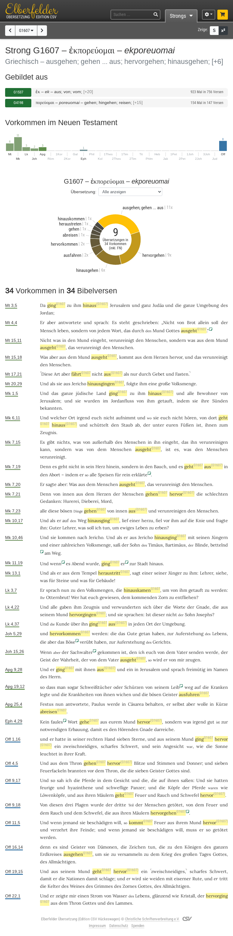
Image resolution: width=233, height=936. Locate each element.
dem (209, 340)
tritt (223, 878)
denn (45, 847)
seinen (203, 537)
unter (158, 425)
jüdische (84, 393)
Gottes (173, 330)
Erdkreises (51, 854)
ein (130, 669)
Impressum (97, 925)
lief (125, 520)
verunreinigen (213, 442)
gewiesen (109, 597)
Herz (100, 466)
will (117, 822)
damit (96, 729)
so (42, 687)
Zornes (130, 886)
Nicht (169, 322)
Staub (127, 425)
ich (141, 652)
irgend (83, 418)
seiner (160, 573)
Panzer (137, 787)
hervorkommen (70, 633)
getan (144, 633)
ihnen (211, 425)
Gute (132, 633)
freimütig (195, 669)
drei (69, 805)
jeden (139, 624)
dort (212, 418)
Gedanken (50, 501)
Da (42, 305)
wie (199, 746)
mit (191, 537)
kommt (126, 357)
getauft (165, 401)
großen (190, 854)
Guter (55, 528)
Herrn (54, 676)
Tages (205, 854)
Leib (175, 687)
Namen (220, 669)
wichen (123, 694)
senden (196, 652)
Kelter (54, 886)
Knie (200, 520)
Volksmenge (184, 383)
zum (223, 425)
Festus (47, 704)
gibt (51, 442)
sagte (51, 484)
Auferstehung (189, 633)
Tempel (89, 573)
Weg (82, 520)
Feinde (87, 830)
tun (106, 528)
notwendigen (53, 729)
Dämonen (107, 847)
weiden (157, 878)
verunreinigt (121, 340)
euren (172, 425)
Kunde (63, 624)
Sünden (220, 401)
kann (45, 449)
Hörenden (128, 729)
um (115, 528)
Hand (109, 739)
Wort (116, 330)
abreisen (53, 711)
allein (203, 322)
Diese (47, 374)
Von (44, 805)
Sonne (221, 746)
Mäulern (105, 795)
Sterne (138, 739)
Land (101, 393)
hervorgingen (87, 614)
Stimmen (166, 763)
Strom (96, 896)
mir (180, 660)
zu (69, 305)
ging (56, 305)
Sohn (135, 545)
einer (134, 520)
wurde (92, 563)
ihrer (69, 754)
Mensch (48, 330)
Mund (159, 330)
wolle (202, 704)
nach (82, 537)
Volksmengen (99, 590)
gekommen (109, 652)
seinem (47, 614)
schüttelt (99, 425)
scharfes (109, 746)
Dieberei (89, 501)
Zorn (163, 597)
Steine (62, 580)
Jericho (79, 383)
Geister (170, 694)
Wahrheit (69, 660)
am (48, 553)
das (71, 347)
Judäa (158, 305)
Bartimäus (175, 545)
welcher (58, 418)
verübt (86, 642)
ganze (189, 305)
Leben (141, 528)
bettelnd (219, 545)
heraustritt (114, 573)
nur (134, 374)
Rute (197, 878)
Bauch (160, 466)
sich (147, 607)
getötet (175, 805)
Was (44, 357)
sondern (79, 330)
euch (97, 418)
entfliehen (185, 597)
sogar (72, 687)
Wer (75, 597)
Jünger (175, 573)
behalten (154, 704)
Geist (45, 660)
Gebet (158, 374)
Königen (193, 847)
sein (90, 466)
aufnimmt (126, 418)
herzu (147, 520)
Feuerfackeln (53, 771)
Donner (194, 763)
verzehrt (59, 830)
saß (116, 545)
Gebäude (105, 580)
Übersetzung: (83, 191)
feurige (47, 787)
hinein (112, 466)
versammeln (130, 854)
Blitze (139, 763)
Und (44, 383)
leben (63, 330)
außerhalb (102, 442)
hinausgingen (105, 383)
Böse (70, 642)
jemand (70, 822)
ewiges (127, 528)
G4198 (18, 102)
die (178, 305)
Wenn (46, 652)
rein (126, 474)
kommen (67, 537)
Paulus (98, 704)
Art (57, 374)
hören (191, 418)
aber (51, 322)
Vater (182, 652)
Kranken (219, 687)
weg (189, 687)
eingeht (98, 340)
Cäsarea (136, 704)
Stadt (142, 563)
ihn (157, 442)
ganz (146, 305)
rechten (95, 739)
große (164, 383)
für (118, 474)
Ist (148, 614)
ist (168, 449)
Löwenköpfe (52, 795)
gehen (156, 494)
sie (59, 383)
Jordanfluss (122, 401)
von (180, 322)
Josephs (204, 614)
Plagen (82, 805)
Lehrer (69, 528)
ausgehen (78, 854)
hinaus (95, 305)
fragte (222, 520)
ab (137, 425)
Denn (45, 466)
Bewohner (207, 393)
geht (62, 466)
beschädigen (100, 822)
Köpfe (174, 787)
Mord (106, 501)
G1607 (26, 30)
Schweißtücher (96, 687)
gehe (89, 722)
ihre (205, 401)
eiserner (182, 878)
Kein (44, 722)
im (105, 401)
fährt (81, 374)
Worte (179, 607)
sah (60, 780)
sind (185, 771)
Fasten (181, 374)
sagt (136, 573)
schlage (106, 878)
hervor (175, 357)
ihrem (182, 822)
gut (210, 722)
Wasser (120, 896)
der (224, 322)
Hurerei (71, 501)
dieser (158, 614)
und (136, 305)
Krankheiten (81, 694)
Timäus (155, 545)
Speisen (106, 474)
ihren (90, 795)
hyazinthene (80, 787)
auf (65, 520)
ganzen (220, 847)
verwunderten (126, 607)
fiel (159, 520)
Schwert (129, 746)
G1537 (18, 92)
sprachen (133, 614)
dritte (120, 805)
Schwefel (189, 795)
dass (50, 687)
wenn (55, 563)
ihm (77, 305)
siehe (221, 573)
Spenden (137, 925)
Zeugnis (48, 432)
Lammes (123, 903)
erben (161, 528)
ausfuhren (194, 694)
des (224, 305)
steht (124, 322)
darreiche (164, 729)
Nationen (75, 878)
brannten (77, 771)
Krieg (166, 854)
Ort (71, 418)
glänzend (161, 896)
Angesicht (173, 746)
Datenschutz (118, 925)
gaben (66, 607)
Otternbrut (57, 597)
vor (91, 771)
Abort (54, 474)
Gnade (203, 607)
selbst (178, 704)
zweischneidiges (80, 746)
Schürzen (134, 687)
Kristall (188, 896)
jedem (104, 330)
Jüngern (220, 537)
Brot (191, 322)
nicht (97, 374)
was (57, 340)
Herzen (161, 357)
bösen (66, 511)
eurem (115, 722)
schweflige (117, 787)
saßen (187, 780)
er (59, 520)
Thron (76, 763)
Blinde (201, 545)
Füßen (187, 425)
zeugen (192, 660)
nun (65, 590)
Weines (77, 886)
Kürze (222, 704)
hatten (221, 780)
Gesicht (122, 780)
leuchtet (48, 754)
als (126, 374)
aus (200, 340)
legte (45, 694)
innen (68, 494)
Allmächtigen (61, 862)
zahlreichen (73, 545)
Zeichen (137, 847)
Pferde (88, 780)
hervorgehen (168, 813)
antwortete (69, 322)
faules (57, 722)
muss (191, 830)
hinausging (103, 520)
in (64, 340)
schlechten (216, 494)
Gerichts (161, 642)
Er (42, 322)
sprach (101, 322)
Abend (78, 563)
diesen (56, 805)
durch (138, 330)
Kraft (80, 754)
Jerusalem (120, 305)
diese (53, 511)
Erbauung (78, 729)
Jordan (46, 313)
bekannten (51, 408)
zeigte (62, 896)
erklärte (140, 474)
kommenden (144, 597)
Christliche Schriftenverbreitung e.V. (152, 919)
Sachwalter (81, 652)
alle (190, 393)
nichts (63, 442)
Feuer (141, 795)
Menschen (155, 340)
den (72, 340)
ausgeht (194, 330)
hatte (60, 739)
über (158, 607)
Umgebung (208, 305)
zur (132, 563)
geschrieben (145, 322)
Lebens (219, 633)
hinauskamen (142, 590)
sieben (123, 739)
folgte (132, 383)
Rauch (163, 795)
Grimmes (103, 886)
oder (118, 687)
